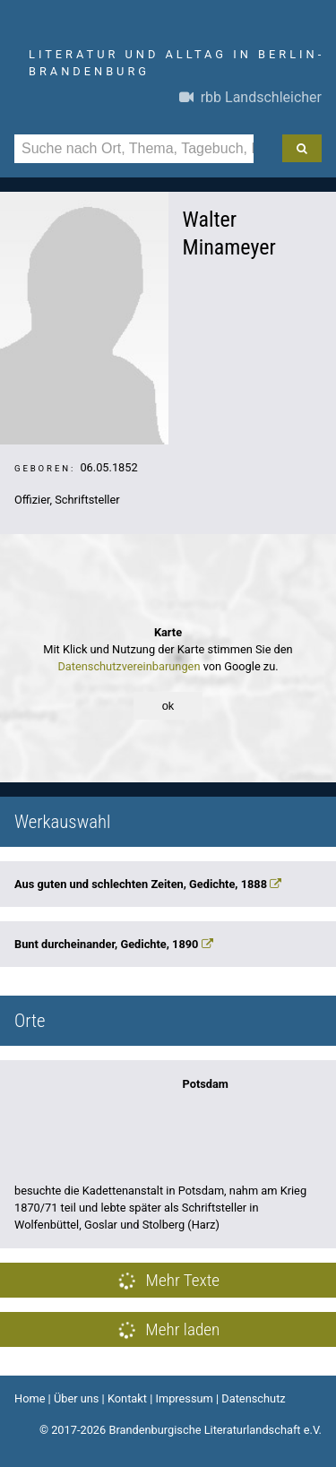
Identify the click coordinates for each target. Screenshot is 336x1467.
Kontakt (127, 1398)
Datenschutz (253, 1398)
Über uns (76, 1398)
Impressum (183, 1398)
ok (168, 705)
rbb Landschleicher (250, 97)
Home (29, 1398)
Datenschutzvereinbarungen (128, 666)
